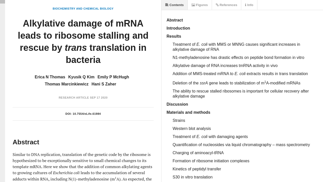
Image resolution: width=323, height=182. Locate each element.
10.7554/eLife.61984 (87, 113)
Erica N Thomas (50, 77)
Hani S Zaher (104, 84)
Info (249, 5)
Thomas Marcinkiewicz (66, 84)
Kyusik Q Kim (81, 77)
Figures (200, 5)
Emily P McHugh (113, 77)
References (226, 5)
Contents (174, 5)
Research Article (74, 97)
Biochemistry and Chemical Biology (83, 8)
